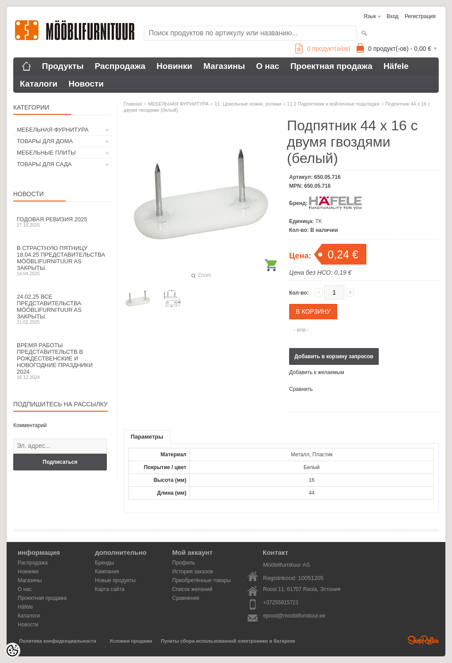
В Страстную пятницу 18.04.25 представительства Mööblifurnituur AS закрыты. (62, 260)
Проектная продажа (331, 66)
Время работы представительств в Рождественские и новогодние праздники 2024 (62, 361)
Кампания (107, 571)
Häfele (396, 66)
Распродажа (120, 66)
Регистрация (420, 16)
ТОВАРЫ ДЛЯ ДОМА (45, 141)
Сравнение (186, 598)
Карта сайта (109, 589)
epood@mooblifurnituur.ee (294, 616)
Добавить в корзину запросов (333, 356)
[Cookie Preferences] (12, 651)
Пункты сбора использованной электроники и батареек (228, 641)
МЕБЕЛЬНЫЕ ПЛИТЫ (46, 152)
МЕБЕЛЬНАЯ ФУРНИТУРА (52, 129)
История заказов (192, 571)
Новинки (174, 66)
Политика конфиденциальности (57, 641)
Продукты (63, 66)
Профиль (183, 563)
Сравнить (301, 389)
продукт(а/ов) (322, 48)
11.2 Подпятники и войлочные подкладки (333, 103)
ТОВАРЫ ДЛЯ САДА (44, 164)
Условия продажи (130, 641)
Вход (393, 16)
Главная (133, 103)
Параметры (147, 436)
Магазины (224, 66)
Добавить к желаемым (316, 372)
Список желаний (192, 589)
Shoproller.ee (423, 640)
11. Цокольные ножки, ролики (248, 103)
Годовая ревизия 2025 (62, 221)
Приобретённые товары (201, 580)
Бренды (104, 563)
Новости (86, 83)
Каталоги (38, 83)
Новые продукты (115, 580)
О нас (267, 66)
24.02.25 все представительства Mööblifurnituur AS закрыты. (62, 309)
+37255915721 (280, 602)
